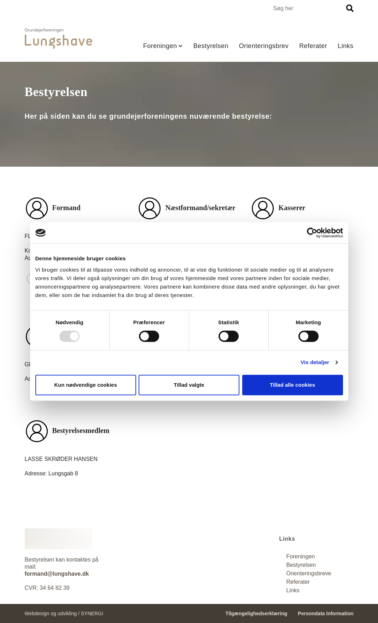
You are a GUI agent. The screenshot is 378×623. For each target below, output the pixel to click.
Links (345, 45)
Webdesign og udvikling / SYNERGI (64, 613)
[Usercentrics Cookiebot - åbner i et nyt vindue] (312, 232)
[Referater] (293, 590)
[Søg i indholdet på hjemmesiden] (308, 8)
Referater (313, 45)
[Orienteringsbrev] (308, 573)
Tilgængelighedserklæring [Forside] (256, 613)
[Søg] (350, 8)
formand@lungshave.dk (57, 574)
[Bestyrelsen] (301, 565)
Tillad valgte (189, 385)
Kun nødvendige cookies (85, 385)
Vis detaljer (315, 362)
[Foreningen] (300, 556)
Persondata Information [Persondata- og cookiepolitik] (325, 613)
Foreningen (160, 45)
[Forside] (58, 38)
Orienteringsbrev (264, 45)
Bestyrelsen (210, 45)
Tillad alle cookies (292, 385)
